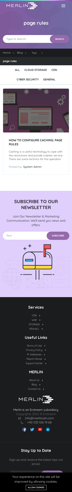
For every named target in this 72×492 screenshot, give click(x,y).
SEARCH (59, 39)
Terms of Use (36, 345)
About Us (36, 380)
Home (7, 52)
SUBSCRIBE (58, 235)
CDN (54, 70)
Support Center (36, 363)
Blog (20, 52)
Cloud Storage (35, 70)
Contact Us (36, 388)
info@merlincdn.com (39, 418)
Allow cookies (36, 487)
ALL (17, 70)
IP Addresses (36, 354)
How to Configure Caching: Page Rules (35, 142)
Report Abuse (36, 358)
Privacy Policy (36, 349)
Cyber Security (28, 79)
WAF (36, 319)
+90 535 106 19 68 (39, 422)
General (49, 79)
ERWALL (36, 328)
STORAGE (36, 324)
